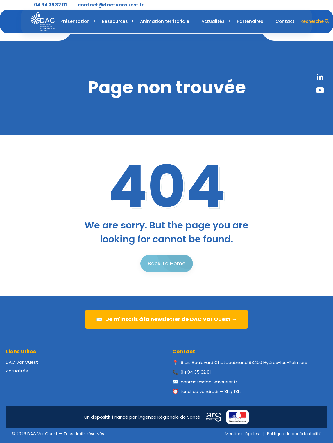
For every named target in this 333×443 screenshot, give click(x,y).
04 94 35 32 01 (48, 4)
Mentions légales (242, 434)
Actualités (213, 21)
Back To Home (166, 263)
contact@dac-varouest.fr (109, 4)
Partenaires (250, 21)
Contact (285, 21)
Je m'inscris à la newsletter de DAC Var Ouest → (166, 319)
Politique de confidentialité (294, 434)
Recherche (314, 21)
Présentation (75, 21)
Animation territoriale (164, 21)
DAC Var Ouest (22, 362)
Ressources (115, 21)
